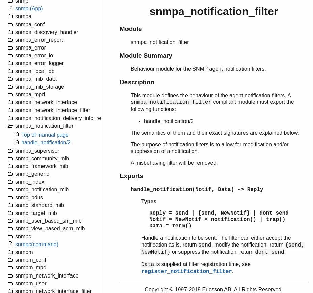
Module (131, 28)
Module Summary (146, 55)
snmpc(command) (36, 244)
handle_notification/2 (46, 142)
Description (137, 82)
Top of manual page (45, 135)
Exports (131, 176)
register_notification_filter (186, 272)
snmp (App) (29, 8)
